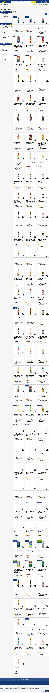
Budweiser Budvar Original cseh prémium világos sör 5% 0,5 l (30, 434)
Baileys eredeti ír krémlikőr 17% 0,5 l (42, 104)
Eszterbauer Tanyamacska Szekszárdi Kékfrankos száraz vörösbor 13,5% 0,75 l (30, 590)
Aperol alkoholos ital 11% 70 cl (30, 46)
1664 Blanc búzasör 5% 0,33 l (18, 26)
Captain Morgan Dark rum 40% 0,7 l (30, 453)
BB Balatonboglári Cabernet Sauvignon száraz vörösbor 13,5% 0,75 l (18, 182)
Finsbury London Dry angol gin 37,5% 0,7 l (18, 628)
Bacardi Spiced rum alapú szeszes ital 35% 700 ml (30, 104)
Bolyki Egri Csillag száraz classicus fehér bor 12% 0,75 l (30, 376)
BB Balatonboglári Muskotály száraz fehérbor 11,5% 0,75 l (42, 182)
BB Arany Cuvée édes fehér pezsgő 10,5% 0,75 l (42, 162)
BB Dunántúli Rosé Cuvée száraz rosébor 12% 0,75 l (42, 220)
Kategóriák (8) (3, 11)
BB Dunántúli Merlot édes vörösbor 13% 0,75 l (18, 220)
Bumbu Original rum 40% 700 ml (42, 434)
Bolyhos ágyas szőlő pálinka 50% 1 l (41, 356)
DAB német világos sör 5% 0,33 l (18, 531)
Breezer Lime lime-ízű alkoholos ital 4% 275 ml (30, 415)
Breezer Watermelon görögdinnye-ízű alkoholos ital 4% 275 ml (18, 434)
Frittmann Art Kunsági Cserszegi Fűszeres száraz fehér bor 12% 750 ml (42, 629)
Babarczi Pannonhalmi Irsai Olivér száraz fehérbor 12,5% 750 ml (18, 85)
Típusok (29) (3, 24)
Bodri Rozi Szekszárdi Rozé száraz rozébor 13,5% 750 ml (18, 357)
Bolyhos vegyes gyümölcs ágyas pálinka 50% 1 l (18, 376)
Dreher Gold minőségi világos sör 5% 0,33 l (29, 570)
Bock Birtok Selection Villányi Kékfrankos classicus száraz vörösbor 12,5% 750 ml (42, 318)
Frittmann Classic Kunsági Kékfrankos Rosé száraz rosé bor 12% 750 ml (42, 648)
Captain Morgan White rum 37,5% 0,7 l (30, 473)
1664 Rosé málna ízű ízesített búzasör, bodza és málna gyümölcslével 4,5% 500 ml (18, 47)
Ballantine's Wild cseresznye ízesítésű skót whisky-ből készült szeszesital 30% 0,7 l (18, 163)
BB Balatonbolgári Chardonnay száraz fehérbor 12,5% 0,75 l (17, 201)
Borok (5, 21)
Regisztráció (45, 2)
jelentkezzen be (41, 32)
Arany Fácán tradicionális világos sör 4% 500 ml (18, 65)
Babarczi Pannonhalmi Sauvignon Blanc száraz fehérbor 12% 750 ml (30, 85)
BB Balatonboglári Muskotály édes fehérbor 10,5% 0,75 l (30, 182)
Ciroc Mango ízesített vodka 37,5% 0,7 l (43, 492)
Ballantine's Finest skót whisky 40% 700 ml (30, 143)
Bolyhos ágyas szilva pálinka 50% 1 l (29, 356)
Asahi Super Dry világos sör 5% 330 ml (30, 65)
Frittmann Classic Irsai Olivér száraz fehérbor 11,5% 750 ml (29, 648)
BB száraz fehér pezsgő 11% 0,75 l (42, 279)
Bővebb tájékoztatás (3, 689)
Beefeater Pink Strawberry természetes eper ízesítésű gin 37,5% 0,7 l (42, 298)
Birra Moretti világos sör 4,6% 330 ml (18, 318)
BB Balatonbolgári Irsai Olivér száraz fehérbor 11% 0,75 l (30, 201)
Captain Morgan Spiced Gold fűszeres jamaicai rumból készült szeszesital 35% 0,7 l (42, 454)
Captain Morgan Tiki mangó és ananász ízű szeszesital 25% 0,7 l (18, 473)
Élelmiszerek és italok (5, 13)
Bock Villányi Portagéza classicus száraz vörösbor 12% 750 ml (18, 337)
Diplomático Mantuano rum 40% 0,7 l (42, 531)
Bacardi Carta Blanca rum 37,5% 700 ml (42, 85)
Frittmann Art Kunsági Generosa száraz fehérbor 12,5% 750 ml (18, 648)
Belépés (42, 2)
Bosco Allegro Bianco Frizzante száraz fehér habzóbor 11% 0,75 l (42, 395)
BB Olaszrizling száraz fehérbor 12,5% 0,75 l (29, 259)
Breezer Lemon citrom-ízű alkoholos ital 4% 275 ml (18, 415)
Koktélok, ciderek (6, 16)
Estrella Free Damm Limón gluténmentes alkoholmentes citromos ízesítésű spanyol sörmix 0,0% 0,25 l (18, 591)
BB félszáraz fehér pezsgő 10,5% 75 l (18, 259)
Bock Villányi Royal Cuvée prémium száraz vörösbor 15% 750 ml (42, 337)
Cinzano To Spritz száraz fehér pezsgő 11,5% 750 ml (30, 492)
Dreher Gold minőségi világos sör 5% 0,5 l (42, 570)
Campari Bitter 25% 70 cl (18, 453)
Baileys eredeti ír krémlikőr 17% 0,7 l (18, 123)
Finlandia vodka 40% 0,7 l (42, 608)
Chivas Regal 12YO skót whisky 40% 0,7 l (42, 473)
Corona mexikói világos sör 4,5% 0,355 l (42, 512)
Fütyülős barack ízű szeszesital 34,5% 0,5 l (17, 667)
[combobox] (21, 13)
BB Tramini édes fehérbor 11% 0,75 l (18, 298)
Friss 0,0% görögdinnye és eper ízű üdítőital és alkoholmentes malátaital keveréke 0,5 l (30, 629)
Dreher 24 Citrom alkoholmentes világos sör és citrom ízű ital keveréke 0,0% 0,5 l (30, 551)
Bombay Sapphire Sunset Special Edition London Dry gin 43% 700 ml (18, 395)
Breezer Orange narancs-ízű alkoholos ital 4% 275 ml (43, 415)
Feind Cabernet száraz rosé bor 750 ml (42, 589)
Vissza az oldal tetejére (24, 679)
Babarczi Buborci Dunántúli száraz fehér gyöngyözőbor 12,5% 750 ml (42, 65)
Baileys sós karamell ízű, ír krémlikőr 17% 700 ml (42, 123)
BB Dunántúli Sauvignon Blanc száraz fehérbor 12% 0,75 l (18, 240)
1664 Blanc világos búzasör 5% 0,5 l (30, 26)
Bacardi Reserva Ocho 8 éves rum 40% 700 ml (18, 104)
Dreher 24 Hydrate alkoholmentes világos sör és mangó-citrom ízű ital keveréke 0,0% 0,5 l (18, 571)
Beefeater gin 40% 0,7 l (30, 297)
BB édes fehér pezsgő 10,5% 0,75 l (42, 240)
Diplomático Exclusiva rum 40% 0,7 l (30, 531)
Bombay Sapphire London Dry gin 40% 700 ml (42, 376)
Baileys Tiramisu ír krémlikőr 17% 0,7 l (17, 143)
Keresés (33, 1)
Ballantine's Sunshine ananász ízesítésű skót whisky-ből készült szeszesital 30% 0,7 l (42, 144)
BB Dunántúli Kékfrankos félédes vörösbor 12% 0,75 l (42, 201)
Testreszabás (42, 691)
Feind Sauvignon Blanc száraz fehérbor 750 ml (30, 609)
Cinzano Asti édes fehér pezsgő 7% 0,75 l (18, 492)
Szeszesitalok (6, 17)
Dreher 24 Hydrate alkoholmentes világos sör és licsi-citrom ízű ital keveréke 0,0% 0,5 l (42, 551)
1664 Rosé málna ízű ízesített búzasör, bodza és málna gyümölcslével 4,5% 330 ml (42, 27)
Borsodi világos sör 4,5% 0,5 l (30, 395)
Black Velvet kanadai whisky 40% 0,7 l (29, 318)
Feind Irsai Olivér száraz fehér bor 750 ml (18, 609)
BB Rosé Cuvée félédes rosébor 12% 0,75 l (42, 259)
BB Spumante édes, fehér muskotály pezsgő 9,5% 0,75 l (18, 279)
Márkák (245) (3, 43)
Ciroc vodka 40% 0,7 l (17, 511)
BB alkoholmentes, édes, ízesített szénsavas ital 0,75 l (30, 162)
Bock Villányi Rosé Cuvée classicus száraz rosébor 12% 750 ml (30, 337)
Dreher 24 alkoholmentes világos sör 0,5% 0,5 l (18, 551)
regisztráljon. (16, 32)
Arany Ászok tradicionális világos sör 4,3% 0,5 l (42, 46)
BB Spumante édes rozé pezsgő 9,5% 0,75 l (30, 279)
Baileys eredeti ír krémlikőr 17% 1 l (30, 123)
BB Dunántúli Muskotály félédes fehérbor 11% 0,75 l (30, 220)
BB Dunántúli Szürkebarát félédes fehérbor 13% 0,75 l (30, 240)
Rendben (46, 691)
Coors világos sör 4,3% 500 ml (30, 512)
